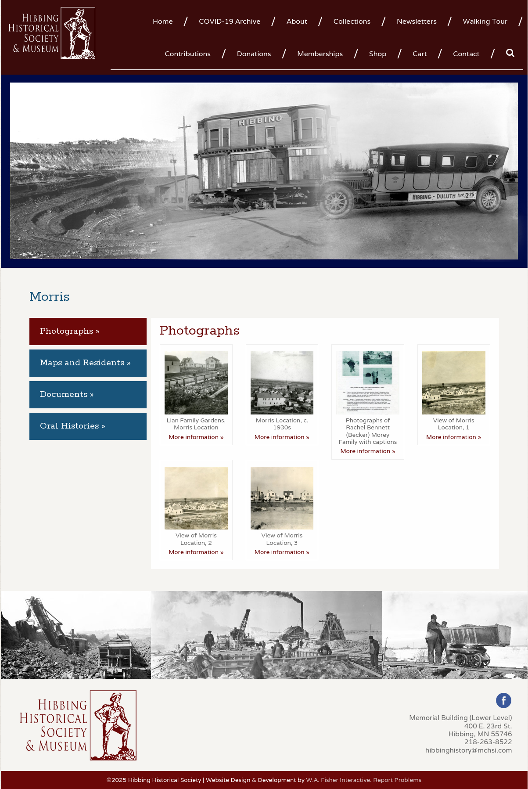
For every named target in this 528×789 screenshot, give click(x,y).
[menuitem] (166, 20)
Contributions (188, 53)
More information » (196, 436)
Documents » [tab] (67, 394)
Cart (420, 53)
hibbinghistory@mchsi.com (468, 750)
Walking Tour (485, 21)
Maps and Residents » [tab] (85, 362)
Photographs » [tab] (70, 331)
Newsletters (417, 21)
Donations (254, 53)
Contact (466, 53)
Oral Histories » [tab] (72, 426)
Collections (352, 21)
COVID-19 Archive (229, 21)
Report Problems (397, 780)
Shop (377, 53)
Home (163, 21)
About (297, 21)
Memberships (320, 53)
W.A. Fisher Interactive (338, 780)
